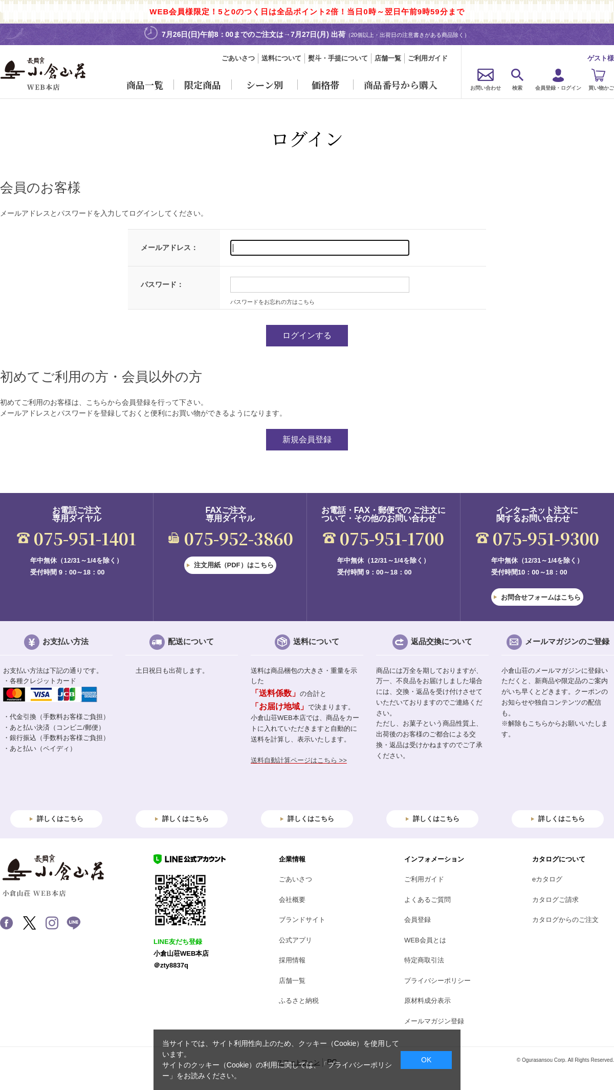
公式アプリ (295, 940)
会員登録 (417, 919)
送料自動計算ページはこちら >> (299, 760)
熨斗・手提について (338, 58)
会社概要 (292, 899)
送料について (281, 58)
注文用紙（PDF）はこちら (234, 565)
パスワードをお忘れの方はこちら (272, 302)
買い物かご (601, 88)
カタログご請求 (555, 899)
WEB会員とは (425, 940)
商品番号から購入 (400, 84)
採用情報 (292, 960)
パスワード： (162, 284)
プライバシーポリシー (437, 980)
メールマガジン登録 (434, 1021)
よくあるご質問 (427, 899)
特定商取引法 (424, 960)
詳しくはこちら (60, 818)
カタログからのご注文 (565, 919)
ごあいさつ (238, 58)
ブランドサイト (302, 919)
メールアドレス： (169, 247)
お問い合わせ (485, 88)
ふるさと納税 (299, 1000)
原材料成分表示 (427, 1000)
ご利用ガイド (428, 58)
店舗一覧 (388, 58)
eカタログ (547, 879)
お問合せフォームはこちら (541, 597)
